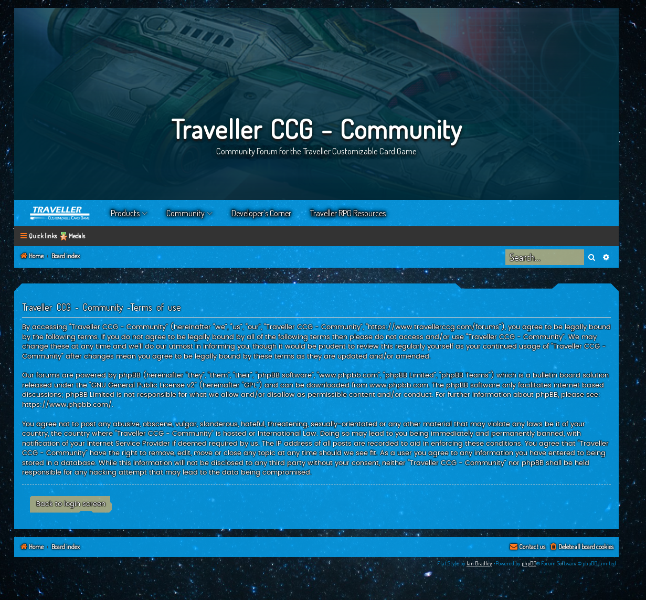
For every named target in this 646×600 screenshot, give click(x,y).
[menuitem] (581, 547)
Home (60, 213)
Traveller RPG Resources (348, 213)
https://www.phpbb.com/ (67, 404)
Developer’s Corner (261, 213)
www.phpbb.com (398, 385)
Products (125, 213)
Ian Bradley (479, 563)
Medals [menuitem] (77, 236)
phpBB (529, 563)
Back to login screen (70, 504)
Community (185, 213)
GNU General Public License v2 (143, 385)
